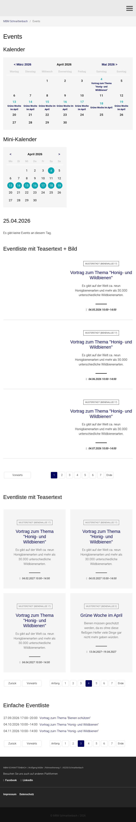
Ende (87, 474)
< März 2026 (22, 64)
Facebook (10, 778)
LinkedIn (27, 778)
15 (27, 185)
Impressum (9, 792)
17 (43, 185)
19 (59, 185)
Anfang (35, 682)
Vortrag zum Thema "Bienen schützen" (65, 717)
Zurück (10, 682)
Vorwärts (125, 474)
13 (10, 185)
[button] (129, 8)
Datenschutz (27, 792)
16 (35, 185)
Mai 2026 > (109, 64)
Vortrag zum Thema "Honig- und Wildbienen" (101, 275)
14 (18, 185)
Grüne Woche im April (101, 614)
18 (51, 185)
